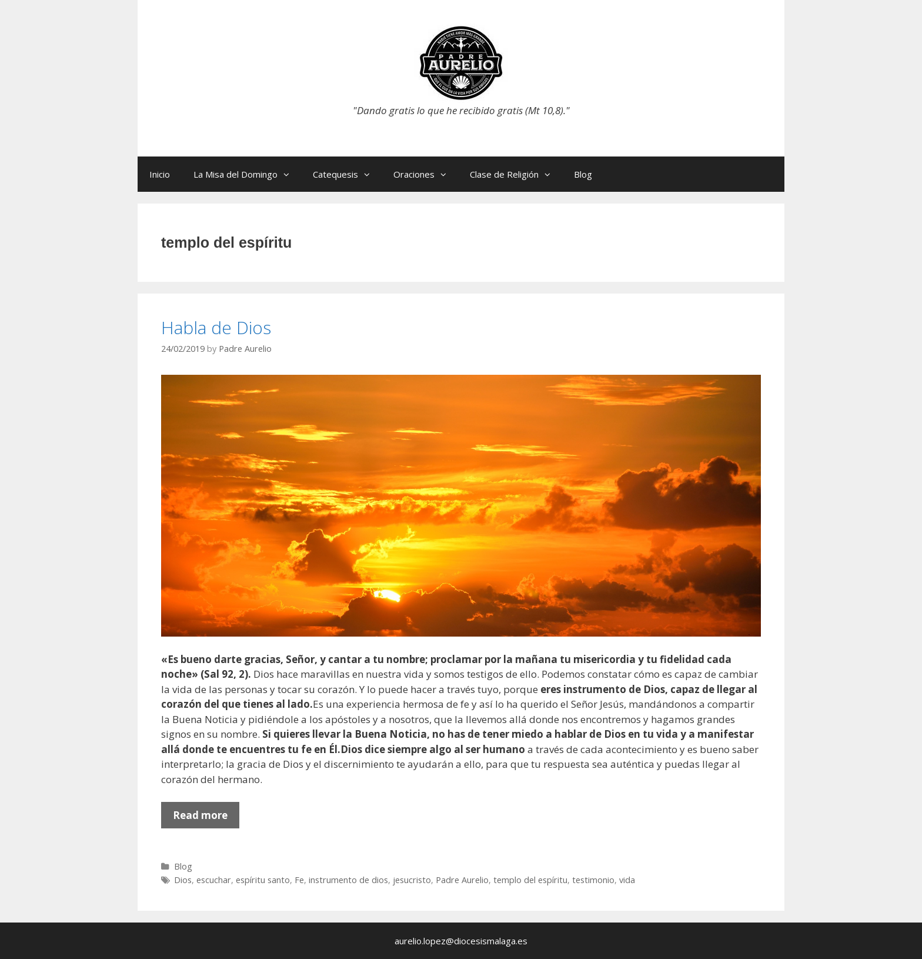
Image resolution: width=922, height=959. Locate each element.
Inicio (159, 174)
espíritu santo (263, 879)
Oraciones (425, 174)
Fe (299, 879)
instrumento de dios (348, 879)
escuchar (213, 879)
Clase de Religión (516, 174)
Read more (206, 818)
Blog (583, 174)
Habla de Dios (216, 327)
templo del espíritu (530, 879)
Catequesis (347, 174)
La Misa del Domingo (247, 174)
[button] (289, 174)
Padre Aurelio (462, 879)
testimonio (593, 879)
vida (627, 879)
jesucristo (412, 879)
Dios (183, 879)
